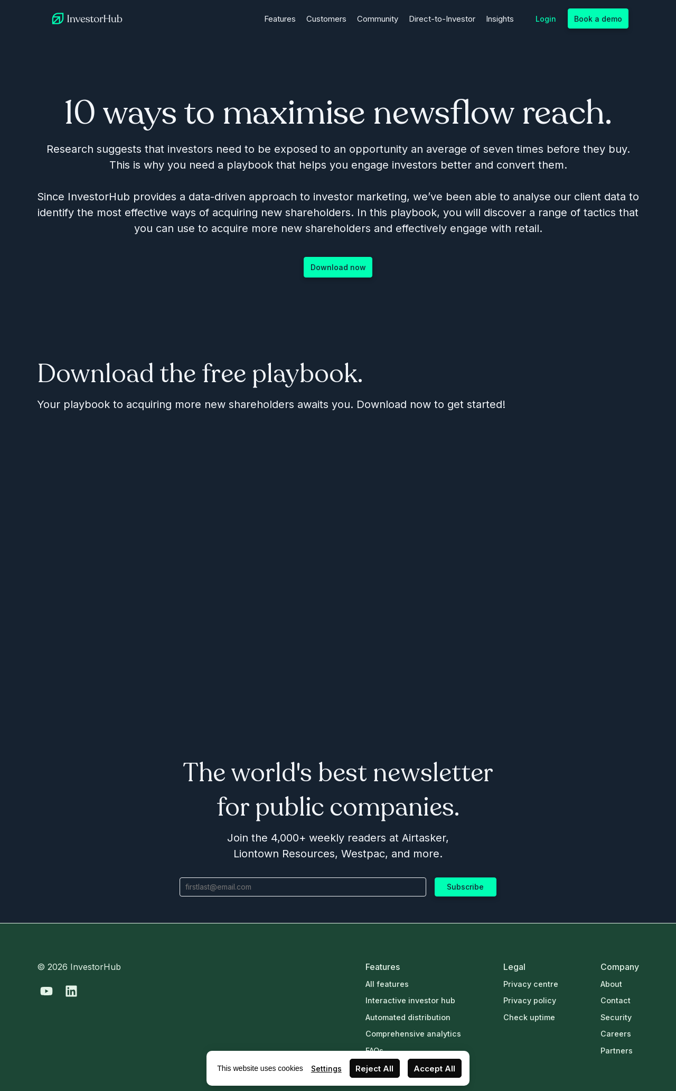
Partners (616, 1050)
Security (616, 1017)
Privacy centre (530, 983)
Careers (615, 1033)
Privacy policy (529, 1000)
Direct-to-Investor (442, 19)
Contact (615, 1000)
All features (387, 983)
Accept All (434, 1069)
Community (377, 19)
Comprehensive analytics (413, 1033)
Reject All (374, 1069)
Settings (326, 1068)
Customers (326, 19)
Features (280, 19)
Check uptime (529, 1017)
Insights (500, 19)
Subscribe (465, 886)
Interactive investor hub (410, 1000)
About (611, 983)
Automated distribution (407, 1017)
